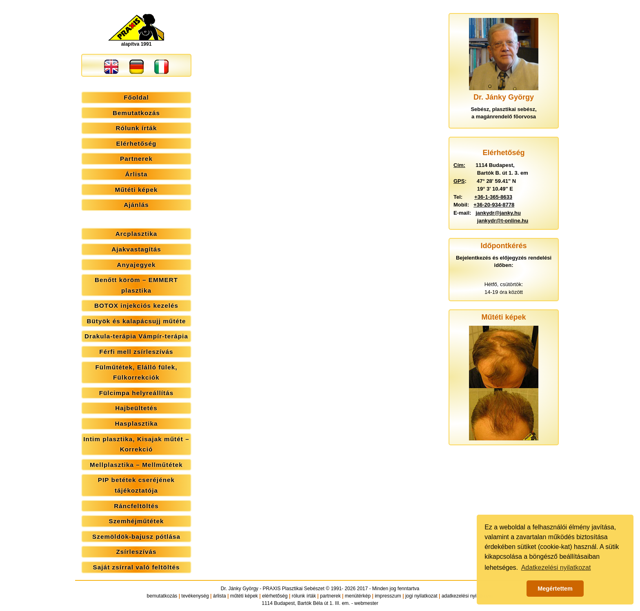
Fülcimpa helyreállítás (136, 392)
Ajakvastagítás (136, 249)
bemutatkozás (162, 596)
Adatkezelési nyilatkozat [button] (556, 567)
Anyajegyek (136, 264)
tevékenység (195, 596)
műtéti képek (244, 596)
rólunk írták (304, 596)
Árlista (136, 174)
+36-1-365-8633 (493, 197)
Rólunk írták (136, 127)
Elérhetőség (136, 143)
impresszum (388, 596)
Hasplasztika (136, 423)
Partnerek (136, 158)
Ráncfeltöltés (136, 505)
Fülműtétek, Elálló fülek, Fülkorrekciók (136, 372)
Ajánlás (136, 204)
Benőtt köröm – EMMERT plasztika (136, 285)
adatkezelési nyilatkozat (467, 596)
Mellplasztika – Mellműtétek (136, 464)
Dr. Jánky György (239, 588)
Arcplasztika (137, 233)
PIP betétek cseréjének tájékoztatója (136, 485)
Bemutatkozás (136, 112)
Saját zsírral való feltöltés (136, 567)
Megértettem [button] (555, 588)
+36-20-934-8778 (493, 205)
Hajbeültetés (136, 407)
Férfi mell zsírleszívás (136, 351)
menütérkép (358, 596)
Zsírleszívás (136, 551)
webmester (366, 603)
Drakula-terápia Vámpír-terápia (136, 336)
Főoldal (136, 97)
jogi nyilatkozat (421, 596)
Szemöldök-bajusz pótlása (136, 536)
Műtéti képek (136, 189)
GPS (458, 181)
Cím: (459, 165)
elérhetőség (275, 596)
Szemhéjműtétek (136, 521)
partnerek (330, 596)
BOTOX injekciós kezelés (136, 305)
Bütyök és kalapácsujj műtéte (136, 321)
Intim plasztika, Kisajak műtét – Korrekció (136, 444)
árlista (219, 596)
